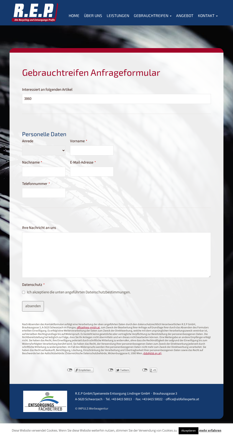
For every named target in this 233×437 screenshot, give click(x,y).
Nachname (32, 162)
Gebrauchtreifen (153, 15)
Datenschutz (33, 284)
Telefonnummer (36, 184)
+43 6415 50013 (121, 399)
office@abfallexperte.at (182, 399)
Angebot (184, 15)
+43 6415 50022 (152, 399)
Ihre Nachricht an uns (39, 228)
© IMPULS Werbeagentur (91, 408)
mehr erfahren (210, 430)
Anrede (27, 141)
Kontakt (208, 15)
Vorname (78, 141)
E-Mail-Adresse (83, 162)
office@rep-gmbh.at (88, 327)
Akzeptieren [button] (188, 431)
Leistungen (118, 15)
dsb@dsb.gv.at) (152, 353)
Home (74, 15)
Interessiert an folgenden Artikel (47, 89)
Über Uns (93, 15)
